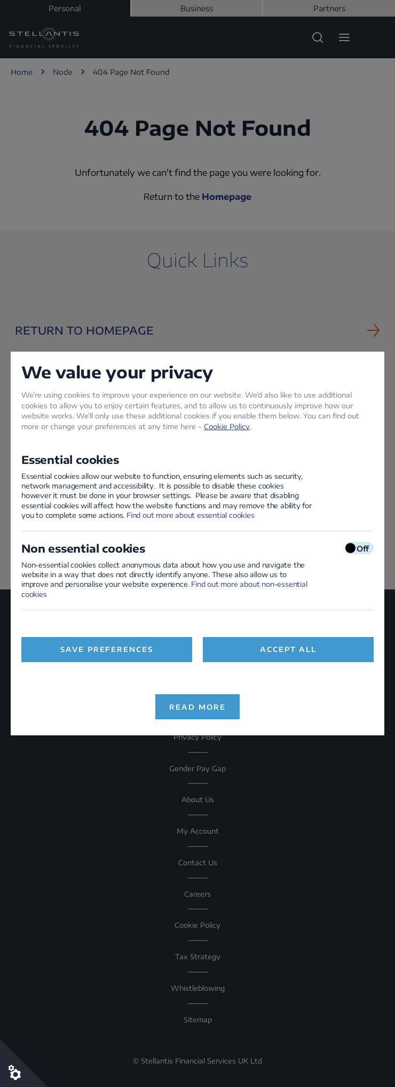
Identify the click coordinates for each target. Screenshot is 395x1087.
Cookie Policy (227, 426)
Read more (197, 707)
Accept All (288, 649)
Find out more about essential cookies (191, 515)
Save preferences (106, 649)
